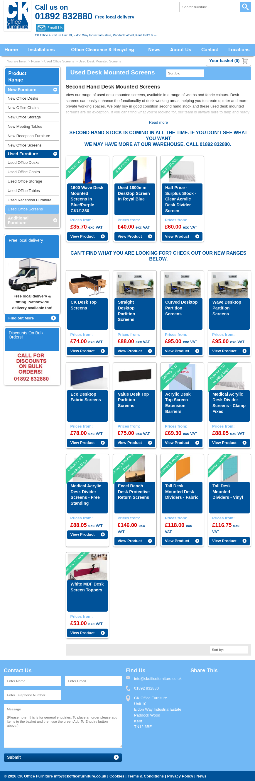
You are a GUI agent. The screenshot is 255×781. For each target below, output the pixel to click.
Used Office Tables (24, 190)
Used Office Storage (25, 181)
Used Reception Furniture (29, 200)
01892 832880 (146, 714)
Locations (239, 50)
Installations (41, 50)
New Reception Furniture (29, 136)
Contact (209, 50)
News (154, 50)
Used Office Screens (59, 61)
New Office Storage (24, 117)
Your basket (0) (224, 60)
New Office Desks (23, 98)
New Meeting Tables (25, 126)
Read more (158, 122)
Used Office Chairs (24, 172)
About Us (180, 50)
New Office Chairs (23, 108)
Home (11, 50)
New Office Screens (25, 145)
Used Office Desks (23, 162)
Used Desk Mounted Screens (100, 61)
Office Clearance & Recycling (102, 50)
